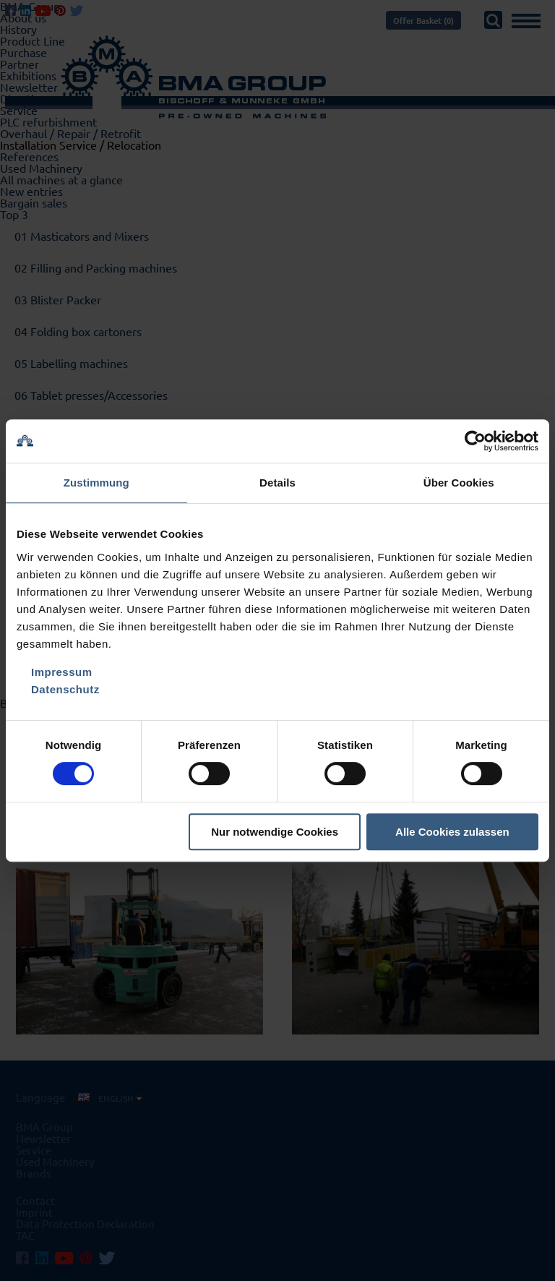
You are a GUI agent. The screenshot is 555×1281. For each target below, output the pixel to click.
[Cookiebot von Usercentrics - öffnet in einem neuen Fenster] (475, 441)
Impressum (61, 672)
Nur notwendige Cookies (274, 832)
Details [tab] (277, 482)
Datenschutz (65, 689)
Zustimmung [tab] (96, 482)
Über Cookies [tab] (458, 482)
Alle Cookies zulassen (452, 832)
